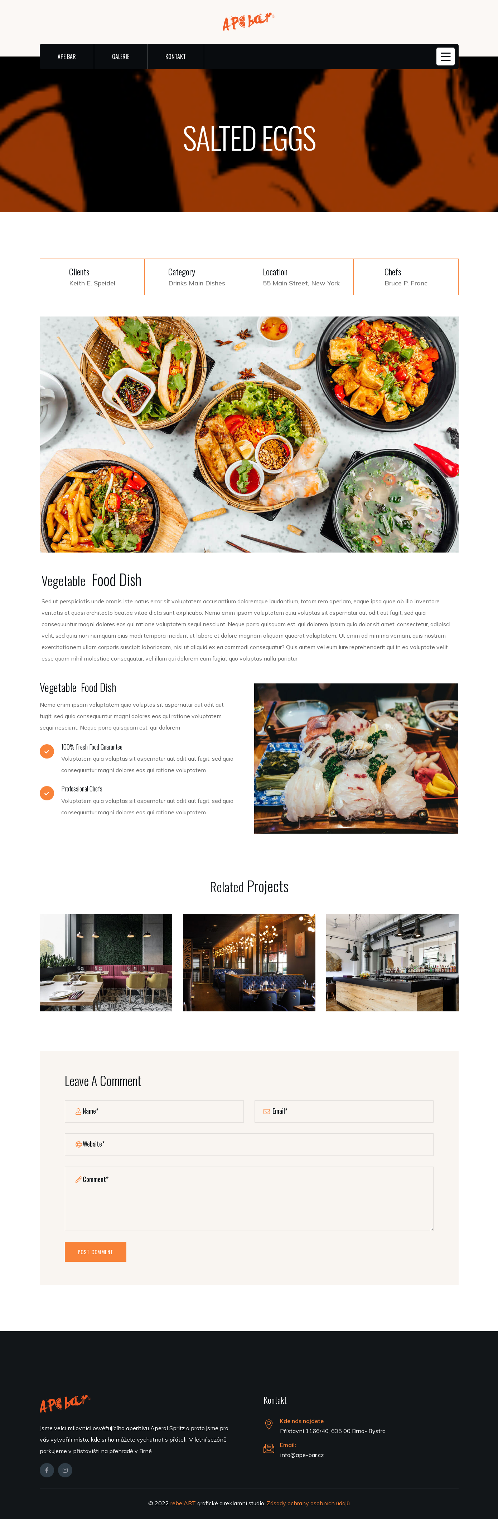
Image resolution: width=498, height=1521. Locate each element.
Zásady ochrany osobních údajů (308, 1504)
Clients (79, 271)
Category (181, 271)
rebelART (183, 1504)
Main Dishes (207, 283)
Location (275, 271)
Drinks (177, 283)
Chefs (393, 271)
